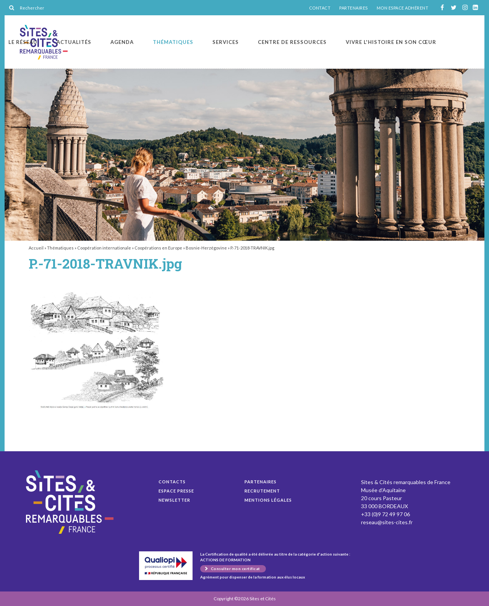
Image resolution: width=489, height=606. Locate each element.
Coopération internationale (104, 247)
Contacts (172, 481)
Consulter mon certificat (235, 568)
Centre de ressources (292, 42)
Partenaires (260, 481)
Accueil (36, 247)
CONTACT (320, 8)
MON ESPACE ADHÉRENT (403, 8)
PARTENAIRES (353, 8)
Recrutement (262, 490)
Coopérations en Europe (158, 247)
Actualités (74, 42)
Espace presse (176, 490)
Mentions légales (268, 499)
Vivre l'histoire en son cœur (391, 42)
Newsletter (174, 499)
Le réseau (22, 42)
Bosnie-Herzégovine (206, 247)
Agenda (122, 42)
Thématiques (173, 42)
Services (225, 42)
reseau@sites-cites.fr (387, 522)
